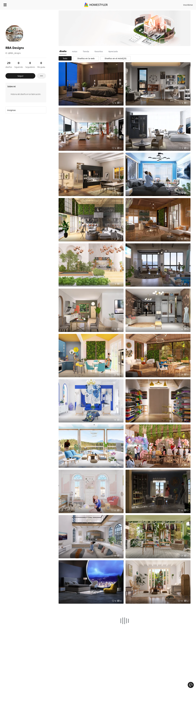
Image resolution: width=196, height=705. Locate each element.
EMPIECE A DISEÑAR (181, 4)
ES (163, 4)
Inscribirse (153, 4)
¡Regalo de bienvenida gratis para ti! (132, 11)
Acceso (142, 4)
